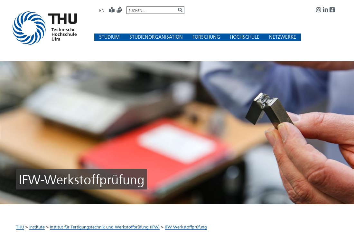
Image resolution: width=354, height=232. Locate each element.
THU (20, 226)
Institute (37, 226)
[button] (109, 37)
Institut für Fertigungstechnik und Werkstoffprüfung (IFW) (105, 226)
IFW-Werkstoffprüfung (186, 226)
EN (101, 10)
